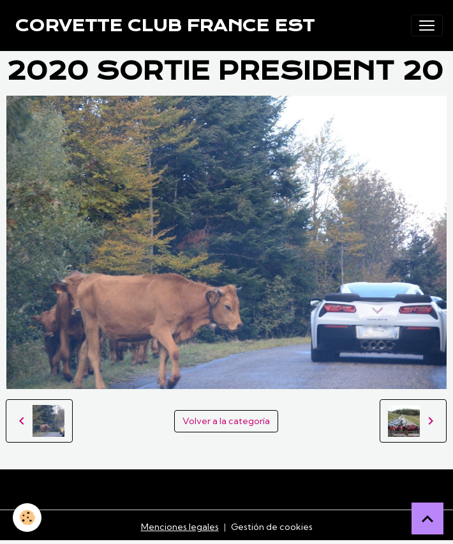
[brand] (165, 25)
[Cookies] (27, 517)
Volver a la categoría (226, 421)
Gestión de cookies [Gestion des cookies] (272, 527)
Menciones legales (180, 527)
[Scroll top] (427, 518)
